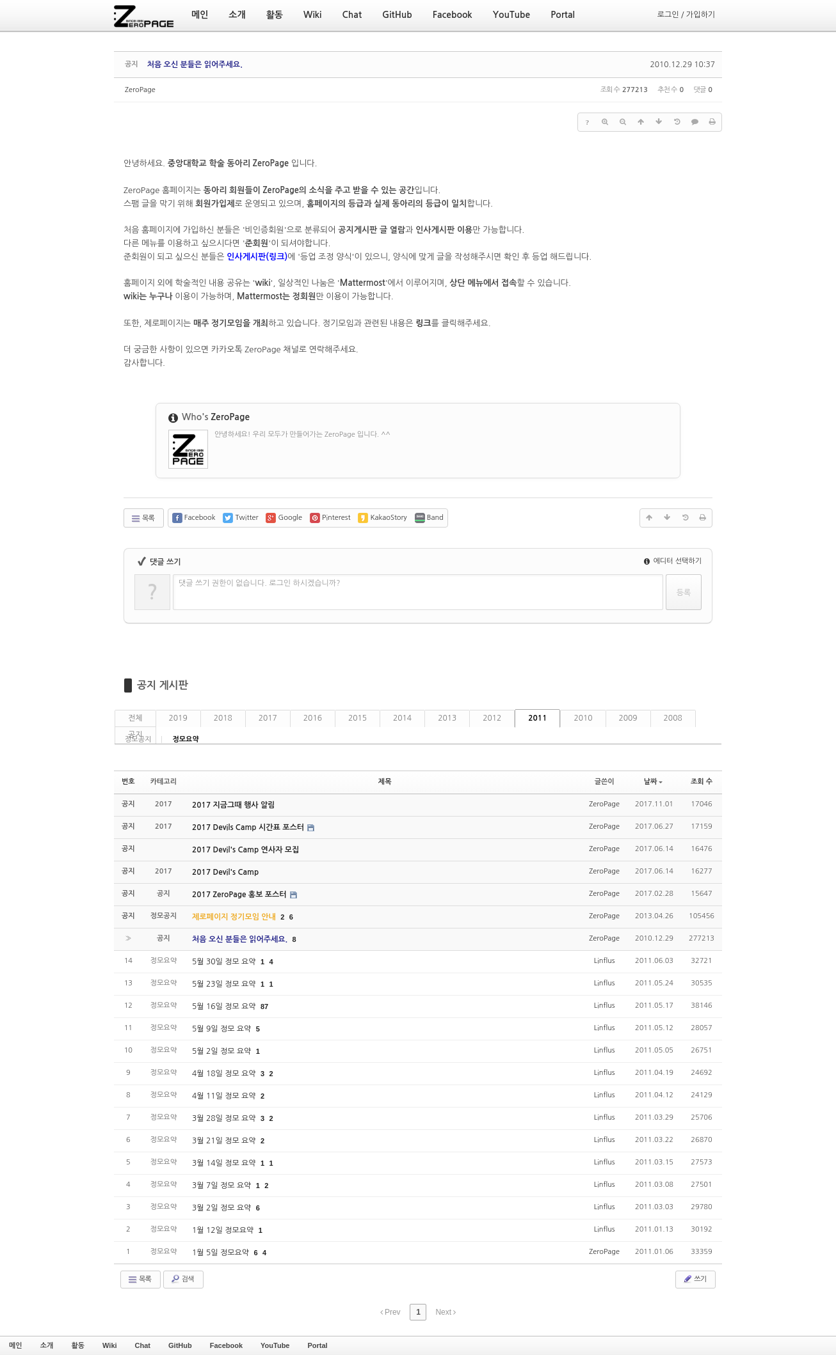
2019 (178, 718)
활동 (77, 1345)
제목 (385, 781)
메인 (15, 1345)
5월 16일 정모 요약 (225, 1006)
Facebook (226, 1345)
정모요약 (185, 739)
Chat (142, 1345)
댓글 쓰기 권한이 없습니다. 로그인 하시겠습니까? (260, 583)
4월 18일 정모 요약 (225, 1073)
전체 (135, 718)
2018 (223, 718)
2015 (357, 718)
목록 (142, 518)
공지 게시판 (162, 685)
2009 (628, 718)
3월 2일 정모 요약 (222, 1208)
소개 (47, 1345)
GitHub (180, 1345)
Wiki (109, 1345)
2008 (673, 718)
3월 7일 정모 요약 (222, 1185)
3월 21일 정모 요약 (225, 1141)
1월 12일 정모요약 (224, 1230)
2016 (312, 718)
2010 (583, 718)
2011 (537, 718)
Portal (317, 1345)
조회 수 (701, 781)
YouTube (275, 1345)
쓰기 (694, 1279)
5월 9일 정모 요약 (222, 1029)
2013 (447, 718)
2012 (492, 718)
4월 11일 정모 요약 (225, 1096)
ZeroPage (140, 89)
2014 (402, 718)
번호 (128, 781)
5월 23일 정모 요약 (225, 984)
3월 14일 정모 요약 (225, 1163)
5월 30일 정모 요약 (225, 962)
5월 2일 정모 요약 (222, 1051)
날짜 (653, 781)
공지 (135, 735)
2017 (268, 718)
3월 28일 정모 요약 (225, 1118)
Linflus (604, 960)
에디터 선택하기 (673, 561)
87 (264, 1006)
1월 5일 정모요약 (221, 1253)
